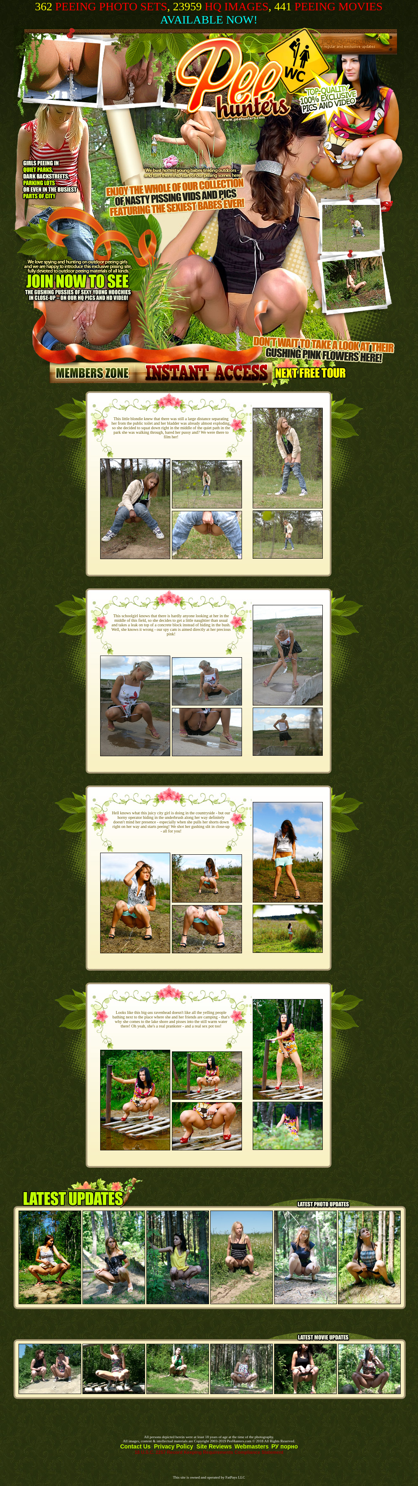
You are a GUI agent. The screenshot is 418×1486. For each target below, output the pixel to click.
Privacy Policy (173, 1446)
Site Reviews (213, 1446)
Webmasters (252, 1446)
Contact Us (135, 1446)
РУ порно (284, 1446)
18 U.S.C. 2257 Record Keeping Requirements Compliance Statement (209, 1452)
